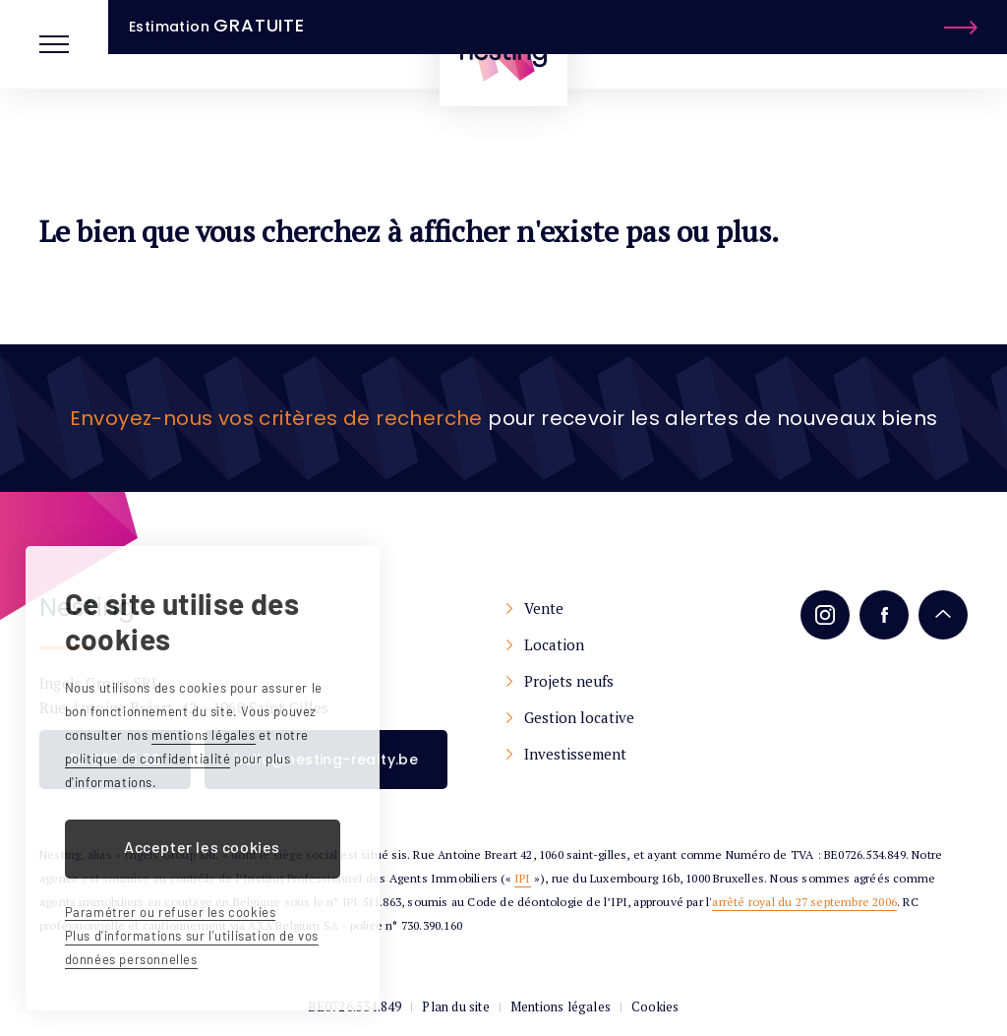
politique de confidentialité (148, 758)
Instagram (825, 615)
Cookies (655, 1006)
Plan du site (455, 1006)
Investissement (575, 753)
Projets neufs (569, 681)
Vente (543, 608)
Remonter (943, 615)
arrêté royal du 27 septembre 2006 (804, 901)
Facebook (884, 615)
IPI (522, 878)
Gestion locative (579, 717)
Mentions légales (560, 1006)
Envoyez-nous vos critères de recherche (276, 418)
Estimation (875, 43)
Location (554, 644)
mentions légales (203, 735)
